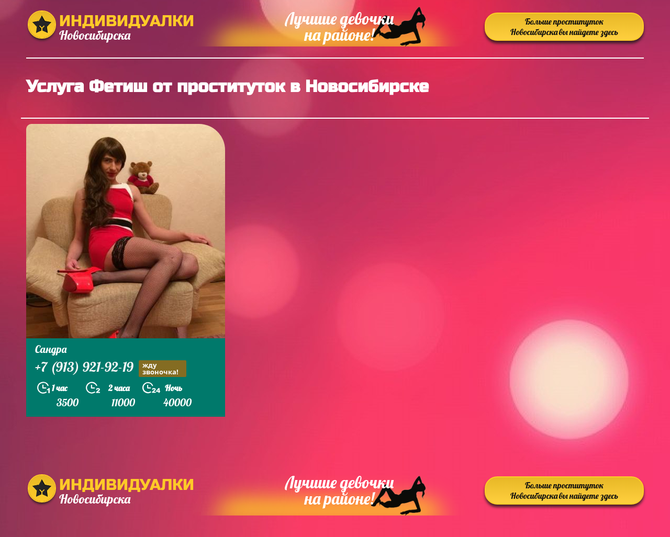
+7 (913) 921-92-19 (110, 368)
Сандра (50, 349)
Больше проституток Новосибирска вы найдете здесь (564, 26)
